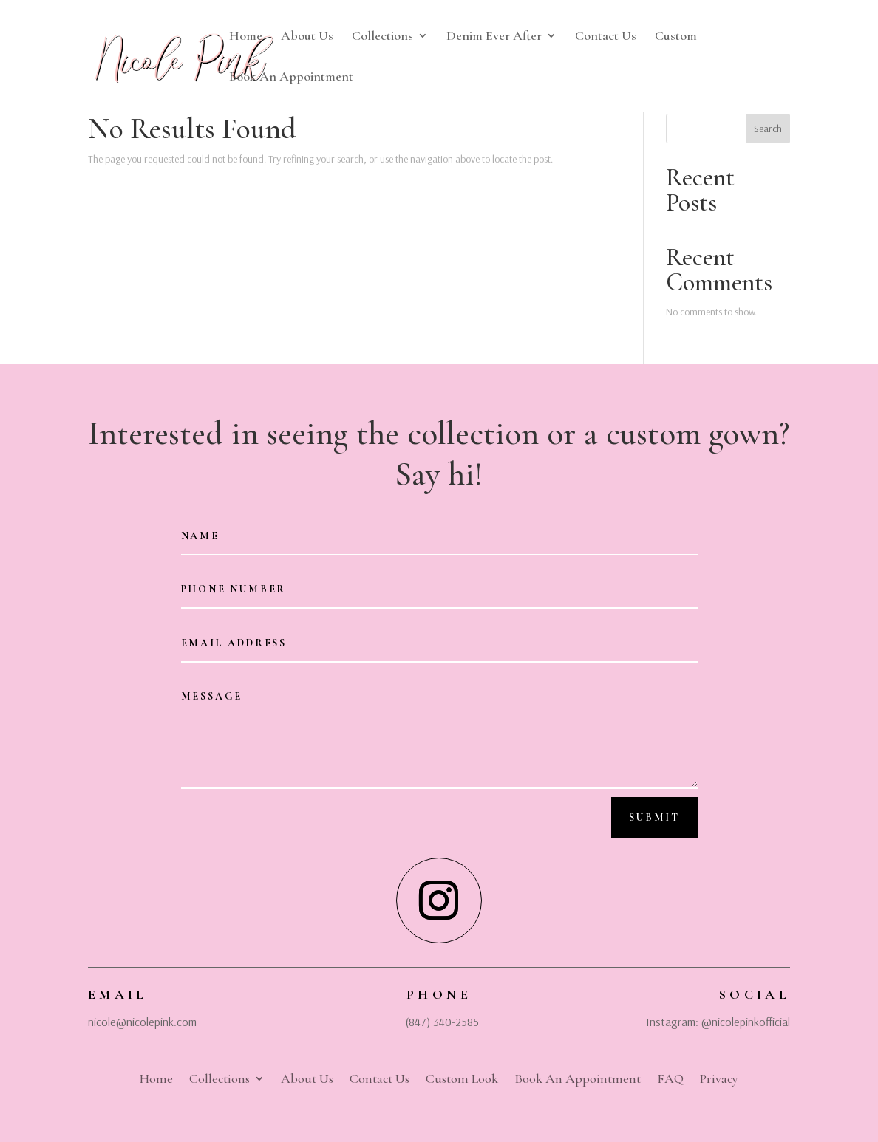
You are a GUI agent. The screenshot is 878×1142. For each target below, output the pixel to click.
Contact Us (605, 37)
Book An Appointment (291, 77)
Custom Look (462, 1077)
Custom (676, 37)
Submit (654, 817)
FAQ (670, 1077)
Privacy (719, 1077)
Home (245, 37)
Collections (382, 37)
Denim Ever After (494, 37)
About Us (307, 37)
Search (768, 128)
